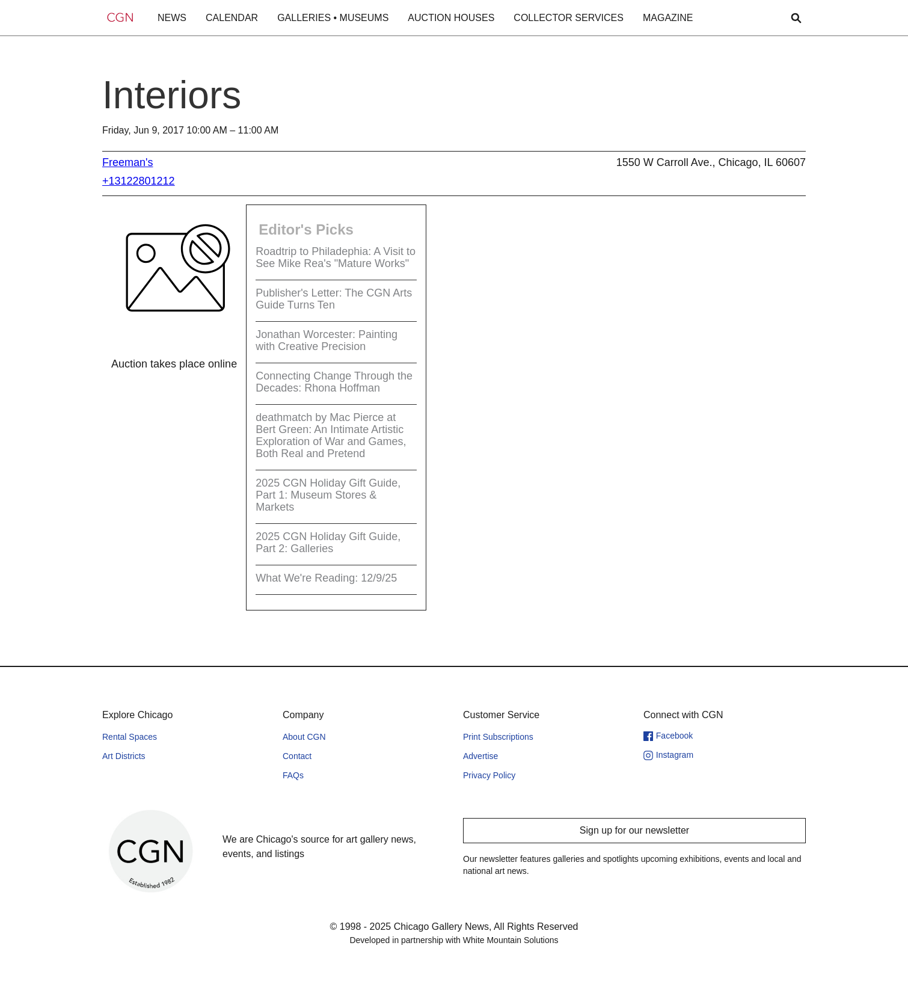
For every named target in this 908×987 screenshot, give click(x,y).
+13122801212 (138, 181)
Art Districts (124, 756)
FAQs (293, 775)
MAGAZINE (668, 18)
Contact (297, 756)
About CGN (304, 737)
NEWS (172, 18)
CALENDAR (232, 18)
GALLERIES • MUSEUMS (332, 18)
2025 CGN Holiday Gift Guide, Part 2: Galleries (328, 542)
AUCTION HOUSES (451, 18)
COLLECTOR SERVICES (569, 18)
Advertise (480, 756)
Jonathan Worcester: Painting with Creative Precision (326, 340)
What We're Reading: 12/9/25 (326, 578)
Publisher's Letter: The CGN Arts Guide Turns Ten (334, 299)
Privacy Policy (489, 775)
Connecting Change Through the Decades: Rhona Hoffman (334, 382)
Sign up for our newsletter (634, 830)
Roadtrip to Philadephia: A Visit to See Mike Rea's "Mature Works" (336, 257)
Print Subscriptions (498, 737)
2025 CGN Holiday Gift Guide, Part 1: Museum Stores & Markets (328, 495)
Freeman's (127, 162)
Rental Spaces (129, 737)
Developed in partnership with (453, 940)
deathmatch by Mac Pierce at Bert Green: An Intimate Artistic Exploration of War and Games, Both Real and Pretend (331, 435)
